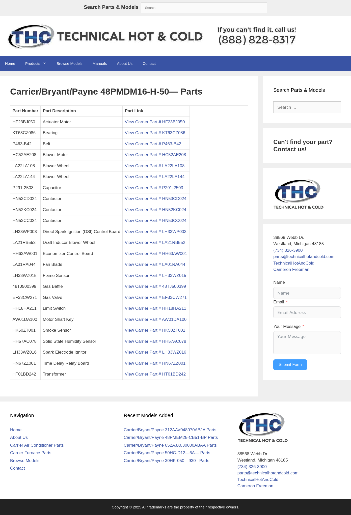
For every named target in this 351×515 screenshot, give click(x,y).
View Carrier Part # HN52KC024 (155, 209)
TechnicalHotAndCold (293, 263)
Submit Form (290, 364)
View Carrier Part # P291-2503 (154, 187)
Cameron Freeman (291, 269)
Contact (149, 63)
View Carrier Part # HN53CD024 (155, 198)
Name (279, 282)
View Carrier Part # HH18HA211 (155, 308)
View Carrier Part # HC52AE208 (155, 154)
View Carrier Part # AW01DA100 (156, 319)
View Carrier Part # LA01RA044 (155, 264)
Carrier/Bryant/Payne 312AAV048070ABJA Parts (170, 429)
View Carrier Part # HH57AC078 (155, 341)
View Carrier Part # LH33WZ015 (155, 275)
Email (278, 302)
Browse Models (70, 63)
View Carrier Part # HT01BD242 (155, 374)
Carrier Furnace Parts (30, 452)
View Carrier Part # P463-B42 (153, 143)
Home (10, 63)
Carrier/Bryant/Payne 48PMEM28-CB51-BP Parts (171, 437)
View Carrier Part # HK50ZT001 (155, 330)
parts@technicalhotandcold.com (303, 256)
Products (38, 63)
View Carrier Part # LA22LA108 (155, 165)
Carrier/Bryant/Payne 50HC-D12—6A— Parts (167, 452)
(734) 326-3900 (288, 250)
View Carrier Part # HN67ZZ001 (155, 363)
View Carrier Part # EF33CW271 (156, 297)
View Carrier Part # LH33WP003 (155, 231)
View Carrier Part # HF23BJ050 (155, 122)
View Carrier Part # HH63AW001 (156, 253)
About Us (124, 63)
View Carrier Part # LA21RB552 (155, 242)
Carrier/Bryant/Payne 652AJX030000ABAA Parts (170, 445)
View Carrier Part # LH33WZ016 (155, 352)
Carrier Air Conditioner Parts (37, 445)
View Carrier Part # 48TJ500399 (155, 286)
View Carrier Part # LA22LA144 (155, 176)
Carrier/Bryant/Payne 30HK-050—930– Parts (166, 460)
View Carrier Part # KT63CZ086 (155, 132)
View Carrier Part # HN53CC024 (155, 220)
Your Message (287, 326)
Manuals (100, 63)
